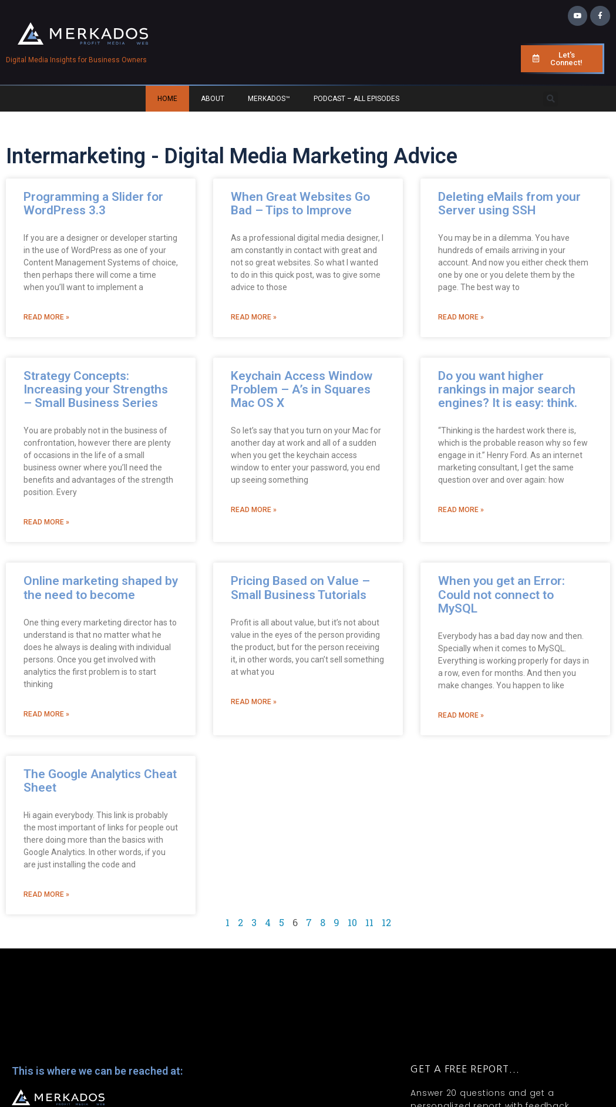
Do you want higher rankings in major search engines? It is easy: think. (507, 389)
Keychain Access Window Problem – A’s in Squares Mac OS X (301, 389)
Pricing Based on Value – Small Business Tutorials (300, 587)
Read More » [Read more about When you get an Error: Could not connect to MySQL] (461, 715)
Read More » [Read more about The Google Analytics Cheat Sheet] (46, 894)
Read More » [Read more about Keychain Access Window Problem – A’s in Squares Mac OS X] (254, 510)
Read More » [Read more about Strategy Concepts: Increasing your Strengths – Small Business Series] (46, 522)
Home (167, 99)
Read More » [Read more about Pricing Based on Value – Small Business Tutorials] (254, 702)
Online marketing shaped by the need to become (100, 587)
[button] (550, 99)
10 (352, 922)
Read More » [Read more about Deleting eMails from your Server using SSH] (461, 317)
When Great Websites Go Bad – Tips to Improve (300, 203)
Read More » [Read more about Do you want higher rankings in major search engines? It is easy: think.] (461, 510)
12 (386, 922)
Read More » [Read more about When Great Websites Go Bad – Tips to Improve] (254, 317)
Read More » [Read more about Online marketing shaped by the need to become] (46, 714)
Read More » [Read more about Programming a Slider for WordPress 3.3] (46, 317)
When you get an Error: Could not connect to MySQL (501, 594)
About (212, 99)
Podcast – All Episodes (356, 99)
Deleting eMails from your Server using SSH (509, 203)
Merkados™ (269, 99)
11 (369, 922)
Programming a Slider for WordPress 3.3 (93, 203)
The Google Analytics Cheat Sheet (100, 781)
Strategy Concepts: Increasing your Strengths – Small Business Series (95, 389)
